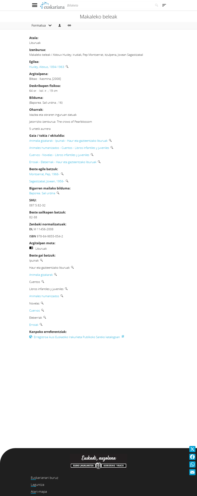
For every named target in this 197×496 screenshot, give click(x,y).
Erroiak (33, 325)
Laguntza (37, 484)
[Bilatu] (157, 5)
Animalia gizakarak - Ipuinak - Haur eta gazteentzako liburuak (68, 141)
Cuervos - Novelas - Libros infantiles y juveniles (59, 155)
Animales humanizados (44, 296)
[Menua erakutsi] (34, 5)
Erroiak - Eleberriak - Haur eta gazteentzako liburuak (62, 162)
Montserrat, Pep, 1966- (44, 174)
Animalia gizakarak (41, 275)
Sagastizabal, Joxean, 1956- (46, 181)
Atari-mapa (39, 491)
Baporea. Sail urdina (42, 193)
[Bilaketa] (109, 5)
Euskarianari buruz (44, 477)
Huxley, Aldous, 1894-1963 (46, 67)
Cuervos (34, 310)
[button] (59, 25)
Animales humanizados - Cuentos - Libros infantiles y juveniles (69, 148)
